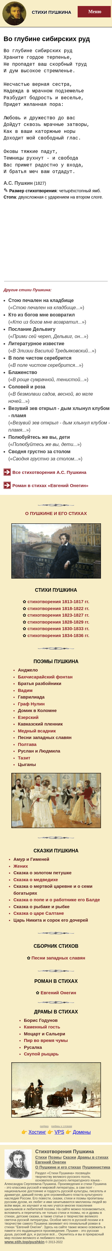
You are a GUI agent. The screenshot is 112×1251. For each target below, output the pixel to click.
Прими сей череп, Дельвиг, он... (48, 336)
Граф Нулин (31, 703)
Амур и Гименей (31, 859)
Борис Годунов (41, 1020)
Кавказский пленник (40, 723)
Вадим (25, 690)
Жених (20, 866)
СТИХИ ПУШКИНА (56, 590)
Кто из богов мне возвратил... (47, 322)
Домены (82, 1132)
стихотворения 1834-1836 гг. (58, 635)
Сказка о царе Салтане (38, 913)
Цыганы (27, 764)
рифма (44, 1126)
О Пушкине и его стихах (58, 1167)
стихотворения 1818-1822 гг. (58, 608)
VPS (59, 1132)
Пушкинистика (96, 1167)
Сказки (69, 1157)
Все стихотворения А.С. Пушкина (50, 472)
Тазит (24, 757)
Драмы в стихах (92, 1157)
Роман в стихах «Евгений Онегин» (50, 485)
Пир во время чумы (46, 1040)
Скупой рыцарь (41, 1053)
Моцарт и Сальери (44, 1033)
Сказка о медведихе (35, 879)
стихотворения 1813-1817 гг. (58, 601)
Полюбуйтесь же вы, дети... (45, 444)
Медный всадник (37, 730)
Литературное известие (36, 343)
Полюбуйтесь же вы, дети (39, 437)
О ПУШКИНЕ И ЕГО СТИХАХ (56, 513)
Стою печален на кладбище (41, 300)
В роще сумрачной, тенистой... (48, 379)
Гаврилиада (31, 696)
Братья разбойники (39, 683)
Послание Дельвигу (32, 329)
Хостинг (37, 1132)
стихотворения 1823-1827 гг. (58, 615)
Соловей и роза (26, 386)
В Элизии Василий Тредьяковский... (52, 350)
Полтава (27, 744)
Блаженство (22, 372)
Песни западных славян (45, 737)
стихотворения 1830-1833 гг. (58, 628)
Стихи (41, 1157)
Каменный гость (42, 1026)
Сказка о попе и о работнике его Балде (56, 899)
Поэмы (55, 1157)
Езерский (28, 717)
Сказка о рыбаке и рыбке (41, 906)
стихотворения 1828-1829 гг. (58, 621)
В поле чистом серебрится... (46, 365)
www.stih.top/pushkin (24, 1242)
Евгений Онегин (58, 992)
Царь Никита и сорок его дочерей (50, 920)
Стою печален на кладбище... (46, 307)
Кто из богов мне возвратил (41, 314)
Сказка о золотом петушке (42, 872)
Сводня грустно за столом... (45, 458)
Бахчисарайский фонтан (45, 676)
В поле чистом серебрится (39, 358)
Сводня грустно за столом (39, 451)
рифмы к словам (61, 1126)
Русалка (33, 1047)
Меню (91, 11)
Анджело (28, 669)
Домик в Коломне (37, 710)
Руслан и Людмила (39, 750)
